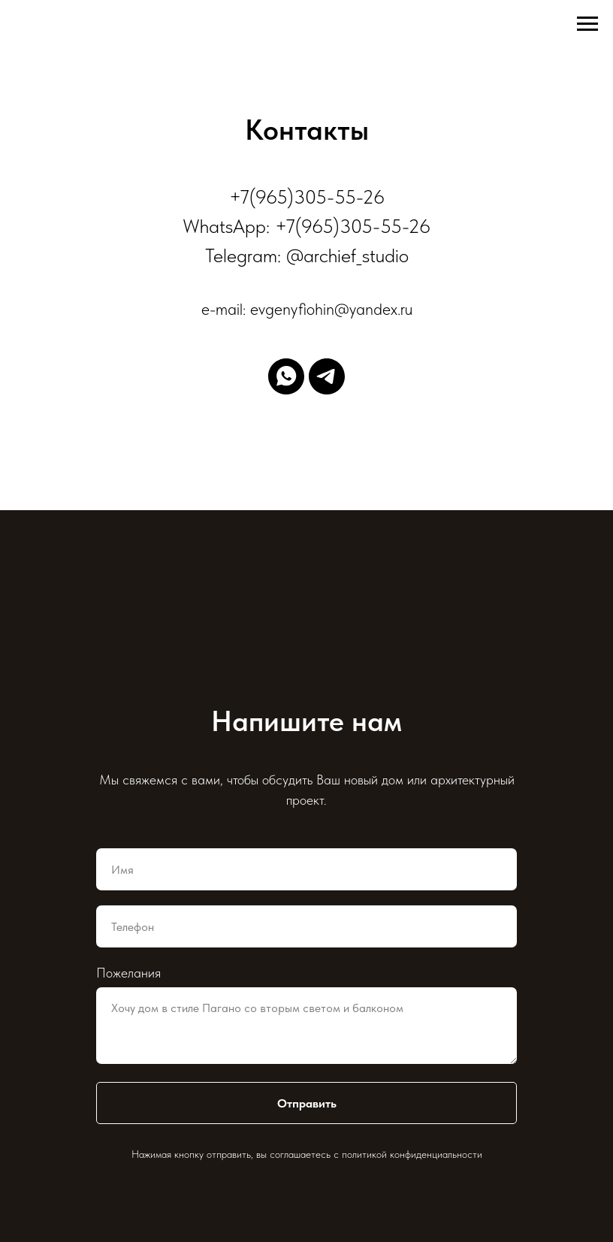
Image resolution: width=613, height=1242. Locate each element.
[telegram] (327, 376)
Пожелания (128, 973)
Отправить (307, 1103)
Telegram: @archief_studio (307, 255)
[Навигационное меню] (587, 24)
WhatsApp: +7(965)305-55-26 (306, 225)
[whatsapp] (286, 376)
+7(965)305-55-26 (307, 196)
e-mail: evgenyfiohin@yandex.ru (306, 309)
